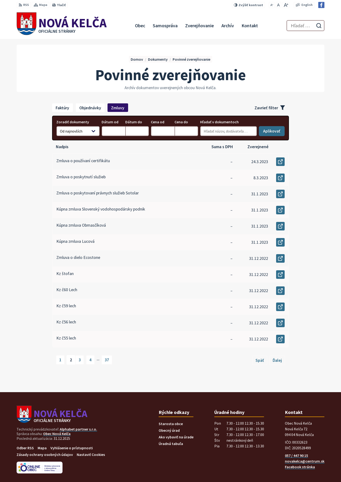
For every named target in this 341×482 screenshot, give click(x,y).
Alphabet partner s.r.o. (78, 429)
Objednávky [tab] (90, 107)
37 (107, 360)
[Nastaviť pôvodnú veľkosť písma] (278, 5)
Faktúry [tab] (62, 107)
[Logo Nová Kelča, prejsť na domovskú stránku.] (62, 25)
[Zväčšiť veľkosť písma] (286, 5)
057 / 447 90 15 (296, 455)
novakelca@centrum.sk (304, 461)
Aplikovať (274, 132)
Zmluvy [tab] (117, 107)
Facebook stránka (300, 466)
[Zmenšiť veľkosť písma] (272, 5)
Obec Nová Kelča (57, 433)
